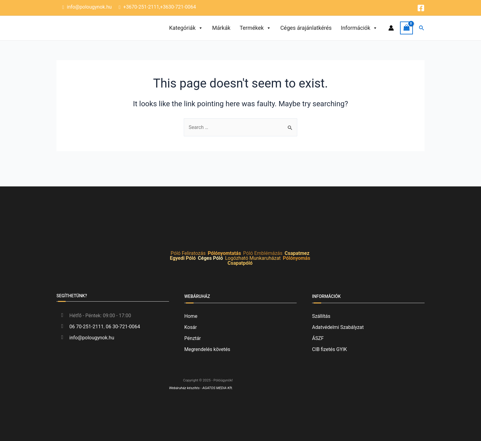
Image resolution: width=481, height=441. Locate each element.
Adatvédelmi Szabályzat (338, 327)
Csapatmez (297, 253)
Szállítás (321, 316)
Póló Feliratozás (188, 253)
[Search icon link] (422, 28)
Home (191, 316)
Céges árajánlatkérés (306, 28)
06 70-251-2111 (86, 327)
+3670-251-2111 (141, 7)
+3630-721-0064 (178, 7)
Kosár (190, 327)
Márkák (221, 28)
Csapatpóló (240, 263)
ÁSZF (318, 338)
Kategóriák (186, 28)
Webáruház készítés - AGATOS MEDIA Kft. (201, 388)
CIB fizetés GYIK (329, 349)
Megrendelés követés (207, 349)
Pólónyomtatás (224, 253)
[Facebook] (421, 8)
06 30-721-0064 (123, 327)
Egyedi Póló (183, 258)
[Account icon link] (391, 28)
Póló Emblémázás (263, 253)
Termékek (255, 28)
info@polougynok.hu (89, 7)
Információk (359, 28)
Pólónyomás (296, 258)
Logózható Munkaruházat (253, 258)
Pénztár (192, 338)
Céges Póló (210, 258)
